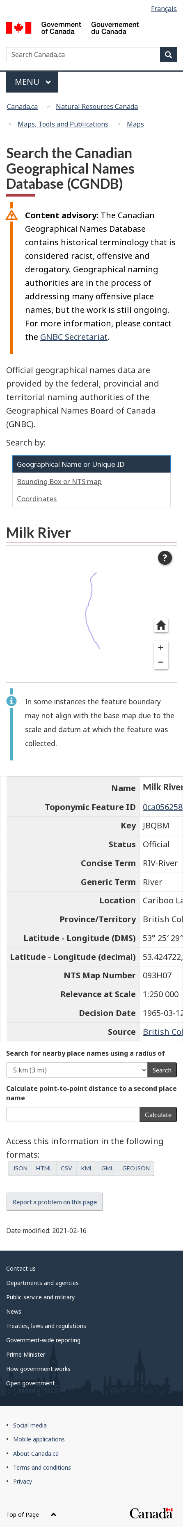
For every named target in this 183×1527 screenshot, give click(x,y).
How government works (38, 1369)
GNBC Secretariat (74, 336)
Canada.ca (22, 106)
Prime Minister (25, 1354)
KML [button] (87, 1168)
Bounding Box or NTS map (59, 481)
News (13, 1311)
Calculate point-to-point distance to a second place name (91, 1093)
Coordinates (37, 498)
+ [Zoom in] (160, 647)
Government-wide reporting (43, 1340)
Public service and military (40, 1297)
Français (164, 8)
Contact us (21, 1268)
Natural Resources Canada (97, 106)
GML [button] (107, 1168)
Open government (30, 1383)
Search (162, 1070)
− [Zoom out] (160, 662)
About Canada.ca (36, 1453)
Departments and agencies (42, 1283)
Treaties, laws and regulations (46, 1326)
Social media (30, 1425)
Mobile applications (39, 1439)
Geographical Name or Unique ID (71, 464)
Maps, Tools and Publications (63, 124)
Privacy (22, 1481)
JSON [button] (20, 1168)
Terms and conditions (42, 1467)
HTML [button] (44, 1168)
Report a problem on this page (54, 1202)
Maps (135, 124)
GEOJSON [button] (136, 1168)
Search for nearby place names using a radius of (85, 1053)
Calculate (158, 1114)
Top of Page (31, 1514)
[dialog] (91, 614)
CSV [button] (66, 1168)
